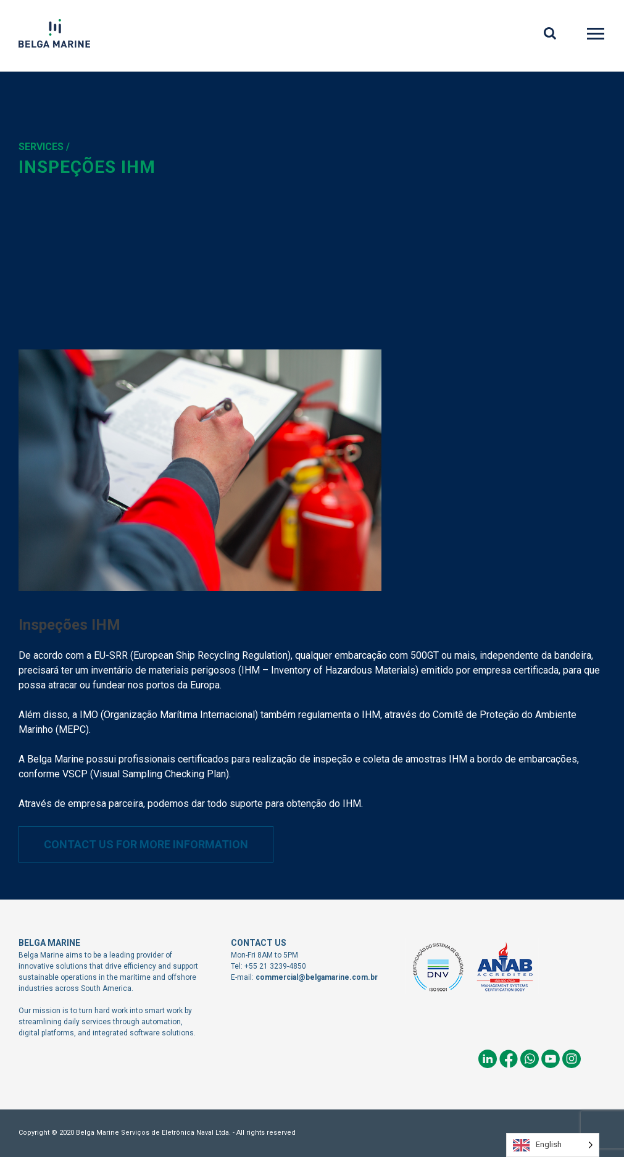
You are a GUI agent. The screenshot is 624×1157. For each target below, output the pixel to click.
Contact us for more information (146, 844)
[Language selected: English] (552, 1145)
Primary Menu (597, 35)
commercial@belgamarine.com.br (317, 977)
